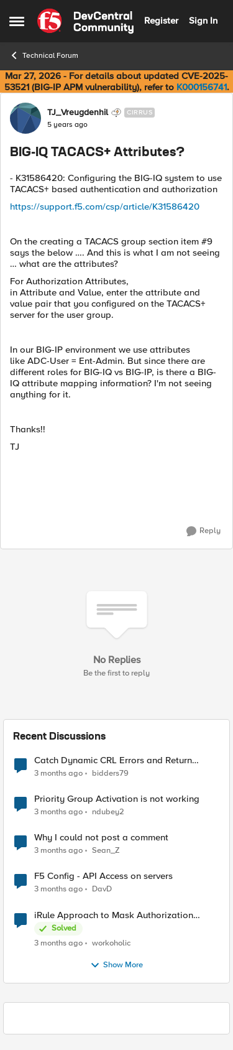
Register (161, 20)
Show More (116, 965)
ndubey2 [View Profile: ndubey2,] (108, 812)
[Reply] (203, 531)
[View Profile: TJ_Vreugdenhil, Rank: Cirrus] (25, 118)
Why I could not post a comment (101, 837)
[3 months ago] (58, 774)
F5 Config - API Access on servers (103, 876)
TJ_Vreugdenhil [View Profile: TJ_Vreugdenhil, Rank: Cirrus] (77, 113)
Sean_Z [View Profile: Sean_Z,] (106, 850)
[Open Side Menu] (16, 21)
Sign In (203, 20)
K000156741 (201, 87)
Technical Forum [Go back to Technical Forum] (43, 55)
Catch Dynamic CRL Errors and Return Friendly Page (113, 760)
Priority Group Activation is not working (116, 799)
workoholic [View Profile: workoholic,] (111, 942)
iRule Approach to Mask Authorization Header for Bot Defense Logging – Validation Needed (113, 915)
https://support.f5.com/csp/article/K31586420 (104, 206)
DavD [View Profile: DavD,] (102, 889)
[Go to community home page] (85, 21)
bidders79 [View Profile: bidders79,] (110, 773)
